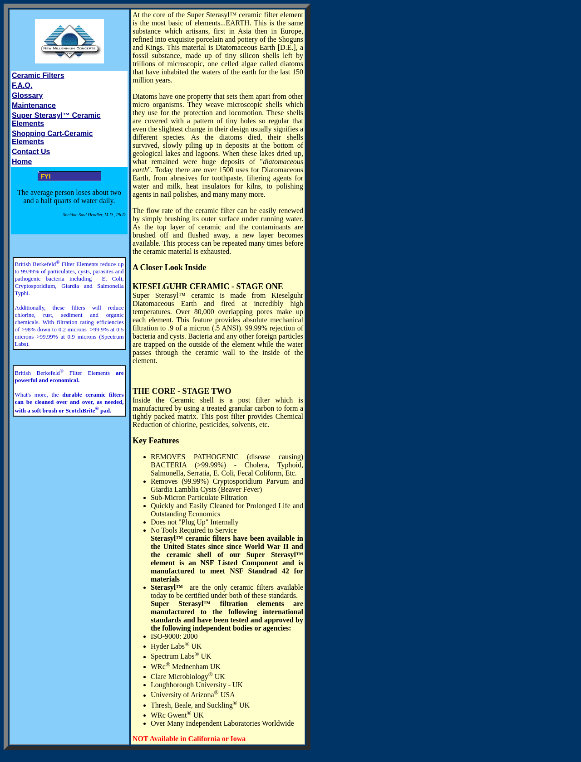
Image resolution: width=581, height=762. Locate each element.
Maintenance (34, 105)
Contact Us (31, 151)
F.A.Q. (22, 85)
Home (22, 161)
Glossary (27, 95)
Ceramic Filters (38, 75)
